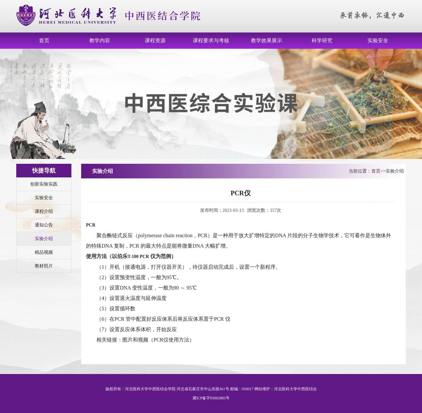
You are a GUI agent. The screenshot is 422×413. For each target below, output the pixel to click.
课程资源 (155, 40)
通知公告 (44, 225)
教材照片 (44, 266)
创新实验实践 (43, 184)
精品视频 (44, 252)
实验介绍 (44, 238)
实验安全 (377, 40)
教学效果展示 (266, 40)
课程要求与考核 (211, 40)
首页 (44, 40)
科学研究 (322, 40)
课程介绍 (44, 211)
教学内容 (99, 40)
